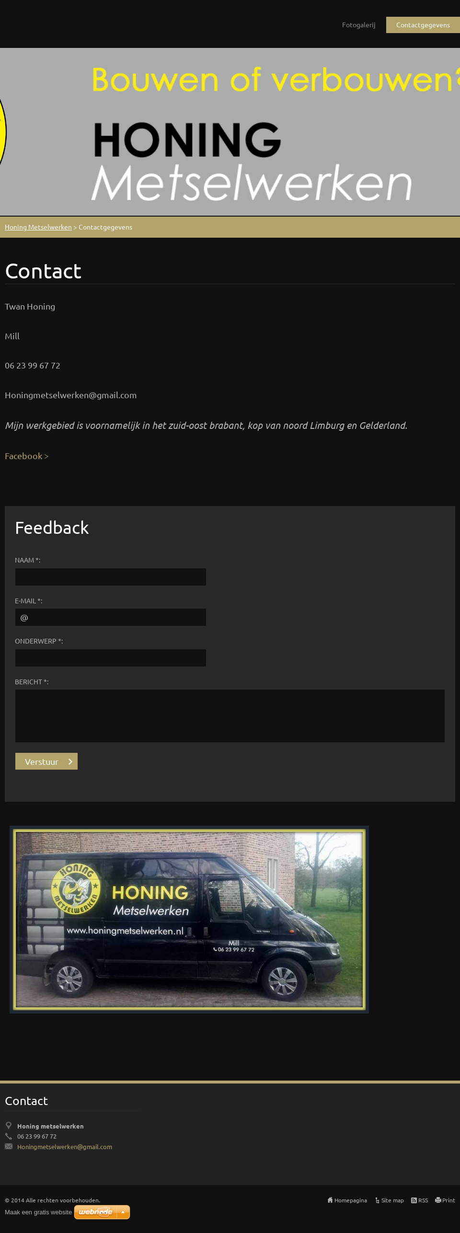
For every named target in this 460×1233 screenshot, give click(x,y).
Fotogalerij (359, 24)
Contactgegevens (423, 24)
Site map (392, 1200)
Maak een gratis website (38, 1212)
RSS (423, 1200)
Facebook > (27, 455)
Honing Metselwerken (38, 226)
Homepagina (350, 1200)
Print (448, 1200)
